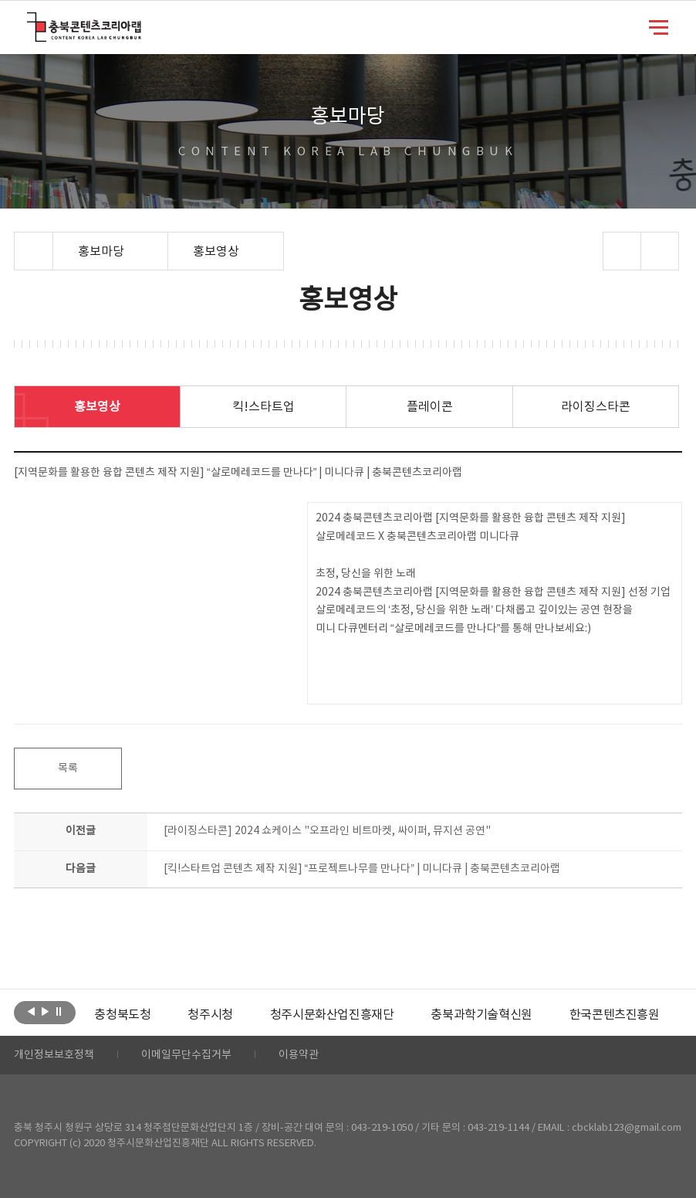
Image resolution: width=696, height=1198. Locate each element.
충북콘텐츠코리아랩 (30, 21)
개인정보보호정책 (54, 1055)
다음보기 (45, 1011)
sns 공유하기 (621, 251)
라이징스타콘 (595, 407)
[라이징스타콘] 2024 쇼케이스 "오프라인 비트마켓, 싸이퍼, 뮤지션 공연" (327, 831)
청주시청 (210, 1015)
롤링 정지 (59, 1011)
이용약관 (299, 1055)
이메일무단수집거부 (186, 1055)
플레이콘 (430, 407)
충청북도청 (122, 1015)
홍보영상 (97, 407)
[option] (122, 1014)
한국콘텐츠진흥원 (614, 1015)
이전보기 (31, 1011)
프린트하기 (659, 251)
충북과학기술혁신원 (481, 1015)
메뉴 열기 (658, 26)
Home (18, 241)
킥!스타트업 (263, 407)
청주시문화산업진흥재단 (332, 1015)
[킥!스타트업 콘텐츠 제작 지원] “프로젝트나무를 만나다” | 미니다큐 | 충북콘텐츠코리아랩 (362, 869)
